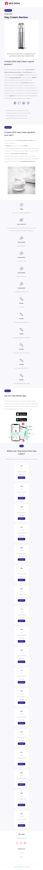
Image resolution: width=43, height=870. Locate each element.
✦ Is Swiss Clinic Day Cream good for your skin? (17, 110)
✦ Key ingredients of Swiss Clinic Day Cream (16, 115)
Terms (21, 852)
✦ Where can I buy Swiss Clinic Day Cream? (16, 118)
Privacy (21, 857)
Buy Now (21, 477)
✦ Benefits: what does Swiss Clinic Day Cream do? (18, 113)
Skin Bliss (21, 834)
